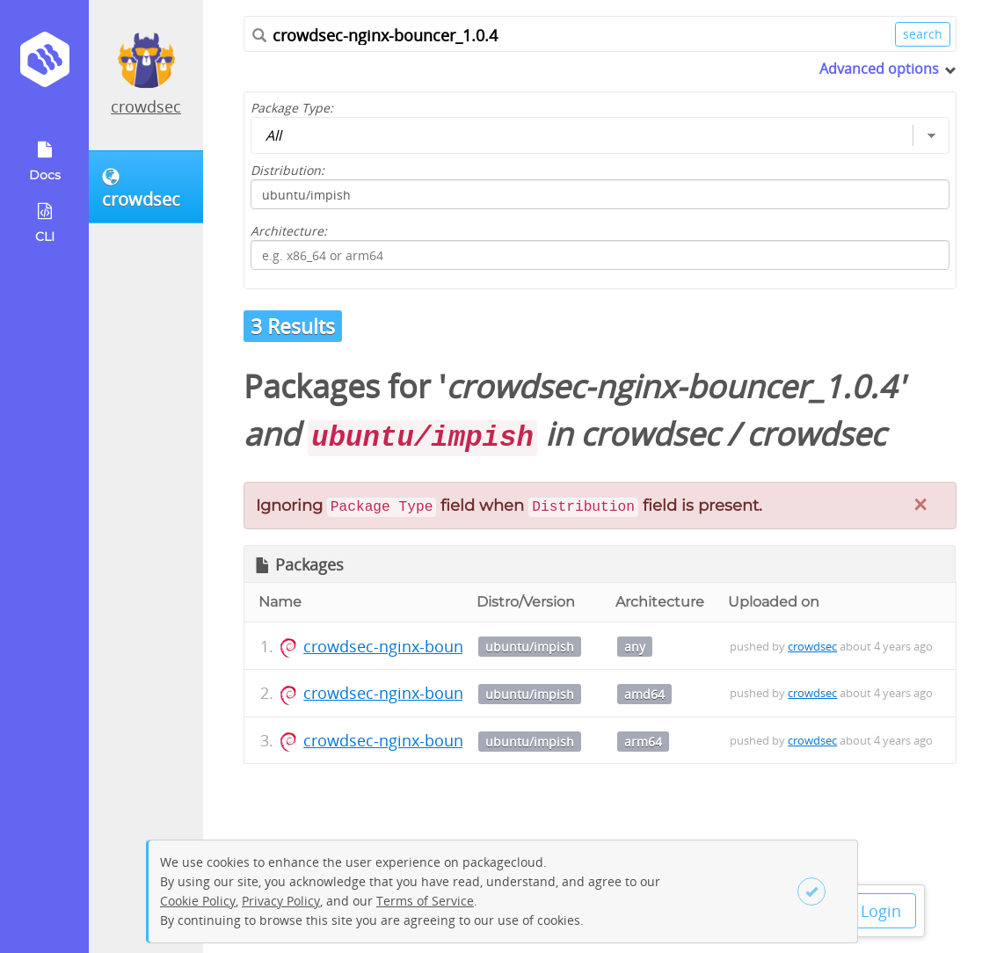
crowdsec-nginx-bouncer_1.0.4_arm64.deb (459, 740)
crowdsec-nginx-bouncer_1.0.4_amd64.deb (461, 692)
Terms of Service (425, 900)
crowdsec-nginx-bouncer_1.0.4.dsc (430, 646)
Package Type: (292, 107)
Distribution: (287, 170)
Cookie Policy (198, 900)
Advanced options (879, 68)
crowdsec (146, 106)
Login (881, 910)
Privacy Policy (281, 900)
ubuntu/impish (529, 646)
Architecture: (289, 230)
